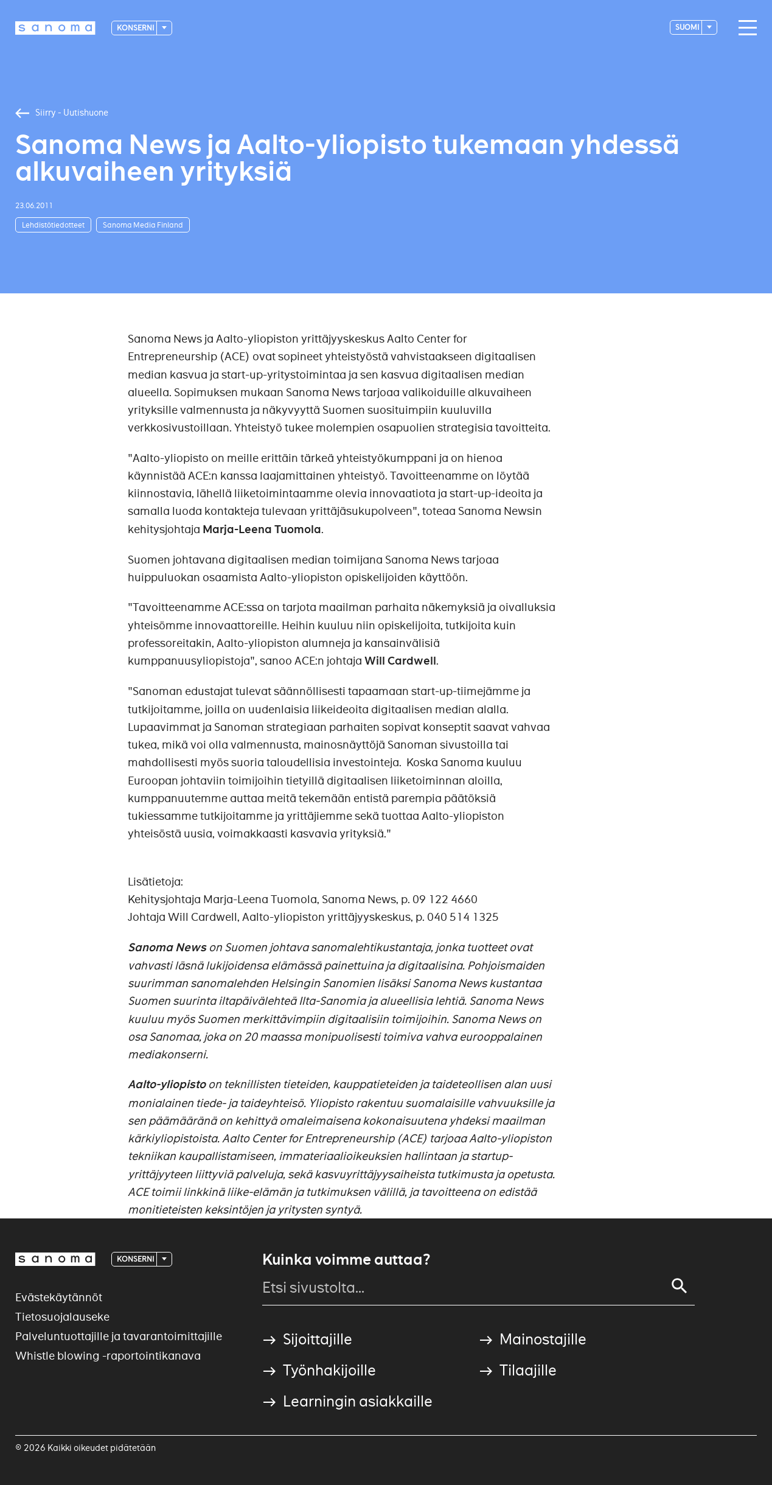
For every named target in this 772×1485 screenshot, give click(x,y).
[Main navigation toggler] (744, 28)
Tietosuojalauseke (62, 1317)
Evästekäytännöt (58, 1297)
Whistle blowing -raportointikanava (108, 1356)
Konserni (136, 27)
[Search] (679, 1286)
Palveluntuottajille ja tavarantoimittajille (118, 1336)
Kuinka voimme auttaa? (346, 1260)
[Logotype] (55, 28)
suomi (687, 27)
